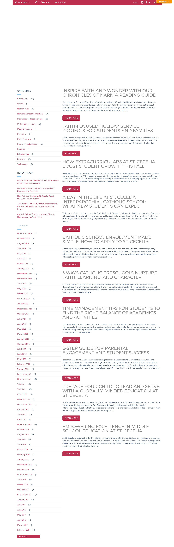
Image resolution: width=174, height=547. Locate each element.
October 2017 (23, 490)
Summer (21, 159)
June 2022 (22, 354)
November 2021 (24, 379)
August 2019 (23, 434)
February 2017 (23, 530)
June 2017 (21, 510)
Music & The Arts (24, 129)
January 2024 (23, 304)
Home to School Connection (30, 114)
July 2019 (21, 439)
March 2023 (22, 334)
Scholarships (23, 154)
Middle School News (26, 124)
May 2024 (21, 289)
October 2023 (23, 314)
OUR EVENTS (24, 2)
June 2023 (22, 324)
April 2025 (21, 258)
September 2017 (24, 495)
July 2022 (21, 349)
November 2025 (24, 233)
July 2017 (21, 505)
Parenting (21, 134)
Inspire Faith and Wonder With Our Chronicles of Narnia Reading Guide (38, 181)
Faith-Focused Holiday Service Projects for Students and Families (36, 189)
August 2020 (23, 409)
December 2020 (24, 404)
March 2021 (22, 394)
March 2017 (22, 525)
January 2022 (23, 369)
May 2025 (21, 253)
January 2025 (23, 268)
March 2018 (22, 485)
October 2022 (23, 344)
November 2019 (24, 424)
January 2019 (23, 459)
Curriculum (22, 99)
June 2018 (21, 479)
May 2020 (21, 419)
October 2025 (23, 238)
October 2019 (23, 429)
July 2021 (21, 384)
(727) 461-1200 (43, 2)
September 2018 (24, 474)
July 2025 (21, 248)
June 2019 (21, 444)
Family (20, 104)
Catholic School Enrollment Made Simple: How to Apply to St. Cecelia (36, 215)
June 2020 (22, 414)
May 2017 (21, 515)
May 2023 (21, 329)
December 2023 (24, 309)
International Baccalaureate (30, 119)
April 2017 (21, 520)
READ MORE (71, 117)
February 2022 (23, 364)
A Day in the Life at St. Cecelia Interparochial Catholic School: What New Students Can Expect (37, 206)
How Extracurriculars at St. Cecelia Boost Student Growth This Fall (35, 197)
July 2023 (21, 319)
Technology (22, 164)
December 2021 (24, 374)
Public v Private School (27, 144)
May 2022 (21, 359)
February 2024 (23, 299)
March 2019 (22, 449)
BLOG (135, 3)
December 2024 (24, 273)
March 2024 (22, 294)
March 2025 (22, 263)
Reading (21, 149)
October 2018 (23, 469)
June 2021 (21, 389)
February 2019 (23, 454)
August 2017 (22, 500)
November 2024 (24, 278)
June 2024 (22, 284)
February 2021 (23, 399)
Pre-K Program (24, 139)
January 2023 (23, 339)
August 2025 (23, 243)
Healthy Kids (23, 109)
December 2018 (24, 464)
